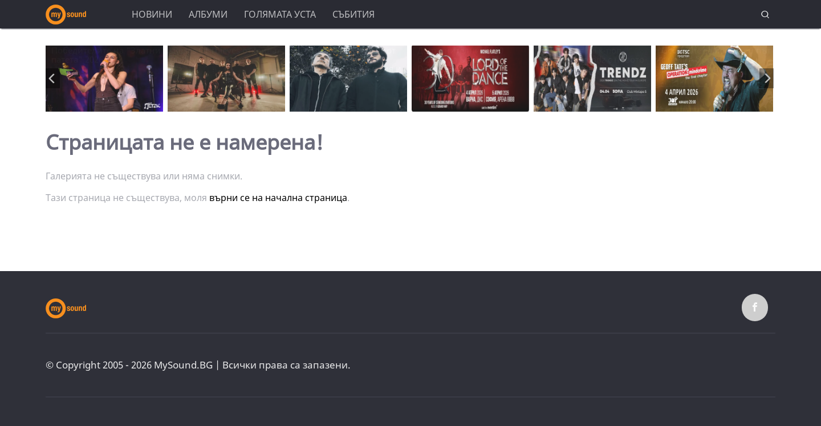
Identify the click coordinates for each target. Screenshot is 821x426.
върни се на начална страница (278, 197)
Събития (353, 14)
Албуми (208, 14)
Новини (152, 14)
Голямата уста (280, 14)
